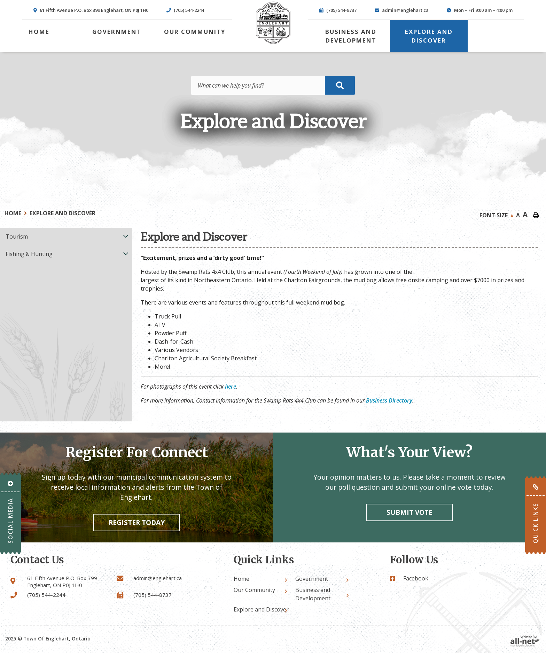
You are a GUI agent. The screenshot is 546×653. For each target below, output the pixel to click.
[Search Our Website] (273, 85)
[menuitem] (39, 31)
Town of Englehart (273, 22)
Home (13, 213)
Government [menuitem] (116, 32)
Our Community (254, 590)
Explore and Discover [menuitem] (429, 36)
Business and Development (312, 594)
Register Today (137, 522)
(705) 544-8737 (152, 594)
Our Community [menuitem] (195, 32)
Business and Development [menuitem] (350, 36)
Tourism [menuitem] (17, 236)
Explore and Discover (62, 213)
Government (311, 579)
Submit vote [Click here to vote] (409, 512)
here (230, 386)
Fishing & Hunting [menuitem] (29, 254)
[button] (125, 236)
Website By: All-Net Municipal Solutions (525, 641)
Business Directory (389, 400)
